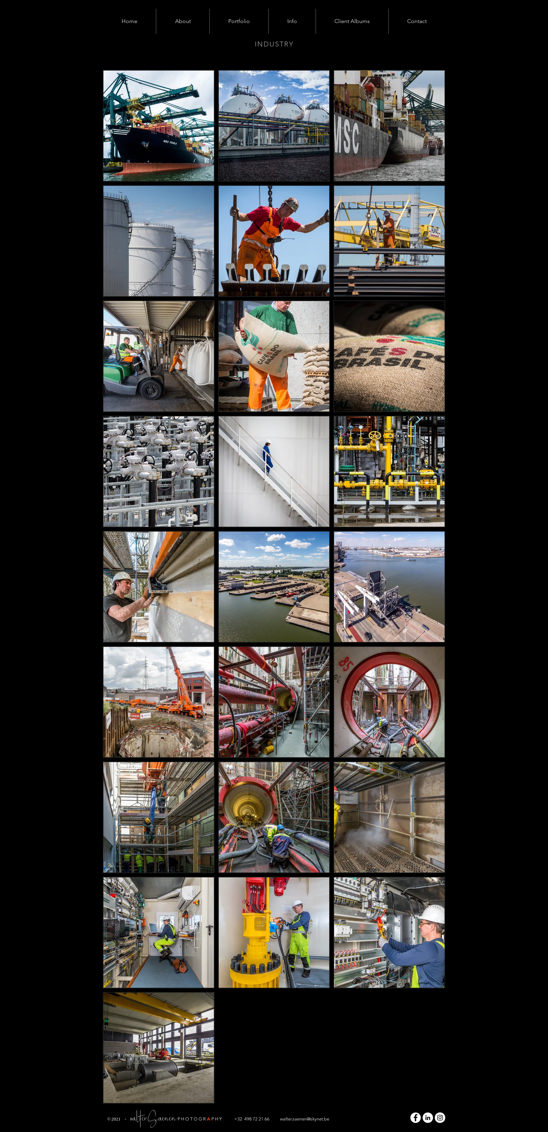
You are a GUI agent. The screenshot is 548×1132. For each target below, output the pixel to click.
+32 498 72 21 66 (251, 1119)
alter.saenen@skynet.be (306, 1119)
